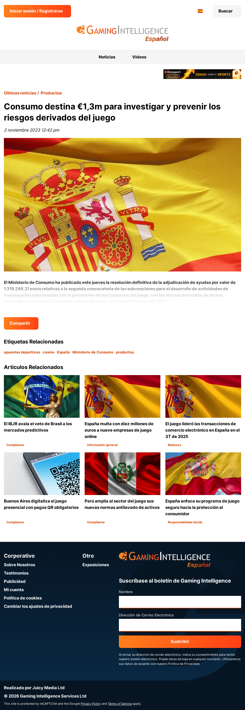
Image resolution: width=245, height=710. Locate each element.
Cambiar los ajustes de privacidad (38, 606)
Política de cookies (23, 598)
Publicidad (15, 581)
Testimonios (16, 573)
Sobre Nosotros (19, 564)
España (63, 352)
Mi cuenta (14, 589)
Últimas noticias (20, 93)
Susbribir (180, 641)
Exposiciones (95, 564)
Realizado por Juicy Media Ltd (34, 687)
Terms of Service (120, 704)
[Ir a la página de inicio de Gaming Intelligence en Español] (123, 33)
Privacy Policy (91, 704)
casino (48, 352)
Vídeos (139, 57)
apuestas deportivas (22, 352)
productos (125, 352)
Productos (51, 93)
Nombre (126, 591)
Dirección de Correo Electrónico (146, 615)
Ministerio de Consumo (92, 352)
